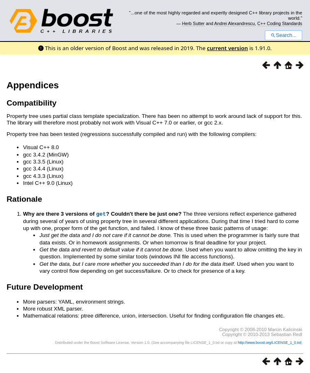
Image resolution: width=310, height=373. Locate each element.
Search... (283, 35)
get (101, 213)
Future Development (45, 286)
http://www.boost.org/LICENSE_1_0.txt (269, 342)
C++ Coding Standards (279, 23)
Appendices (33, 85)
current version (227, 48)
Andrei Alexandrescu (234, 23)
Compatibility (32, 103)
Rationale (24, 199)
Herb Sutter (193, 23)
